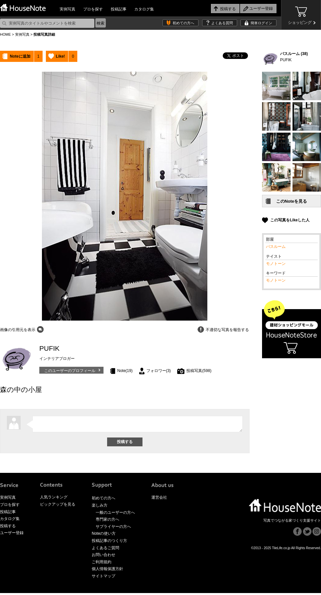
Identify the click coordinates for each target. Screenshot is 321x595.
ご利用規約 (101, 564)
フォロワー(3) (158, 370)
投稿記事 (118, 9)
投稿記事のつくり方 (109, 542)
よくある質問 (222, 23)
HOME (5, 34)
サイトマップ (103, 578)
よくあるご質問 (105, 550)
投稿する (8, 528)
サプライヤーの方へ (113, 528)
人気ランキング (53, 499)
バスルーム (276, 246)
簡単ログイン (261, 23)
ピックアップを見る (57, 506)
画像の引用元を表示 (17, 329)
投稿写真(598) (198, 370)
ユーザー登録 (12, 534)
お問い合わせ (103, 556)
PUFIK (286, 60)
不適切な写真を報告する (227, 329)
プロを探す (93, 9)
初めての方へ (183, 23)
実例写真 (67, 9)
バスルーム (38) (294, 53)
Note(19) (125, 370)
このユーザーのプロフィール (69, 370)
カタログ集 (144, 9)
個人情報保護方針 (107, 570)
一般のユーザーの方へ (115, 514)
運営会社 (159, 499)
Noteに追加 (20, 56)
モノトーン (276, 263)
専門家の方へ (107, 521)
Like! (60, 56)
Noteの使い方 (104, 535)
